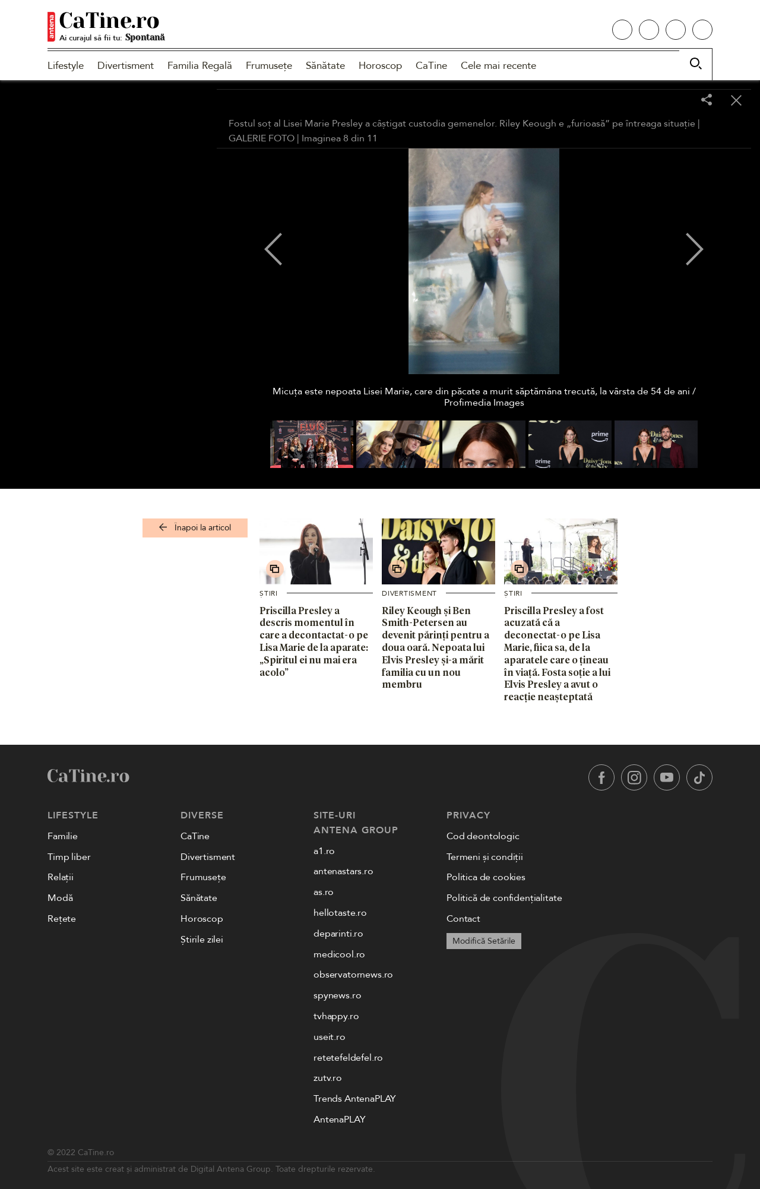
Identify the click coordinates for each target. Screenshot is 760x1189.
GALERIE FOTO (261, 138)
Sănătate (325, 65)
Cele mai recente (498, 65)
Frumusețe (269, 65)
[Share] (706, 101)
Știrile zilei (201, 939)
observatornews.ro (353, 974)
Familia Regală (199, 65)
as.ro (324, 892)
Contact (463, 918)
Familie (63, 836)
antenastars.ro (343, 871)
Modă (60, 898)
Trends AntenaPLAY (355, 1098)
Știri (268, 593)
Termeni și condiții (484, 857)
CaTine (431, 65)
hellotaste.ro (340, 912)
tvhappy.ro (336, 1016)
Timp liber (69, 857)
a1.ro (324, 851)
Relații (61, 877)
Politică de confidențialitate (504, 898)
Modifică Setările (483, 941)
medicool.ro (339, 954)
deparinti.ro (338, 933)
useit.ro (330, 1036)
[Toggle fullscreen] (677, 101)
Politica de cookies (485, 877)
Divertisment (125, 65)
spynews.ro (337, 995)
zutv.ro (328, 1077)
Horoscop (380, 65)
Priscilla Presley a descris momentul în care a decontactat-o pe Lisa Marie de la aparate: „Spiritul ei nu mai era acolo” (313, 641)
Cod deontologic (483, 836)
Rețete (62, 918)
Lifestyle (66, 65)
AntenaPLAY (339, 1119)
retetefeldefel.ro (348, 1057)
